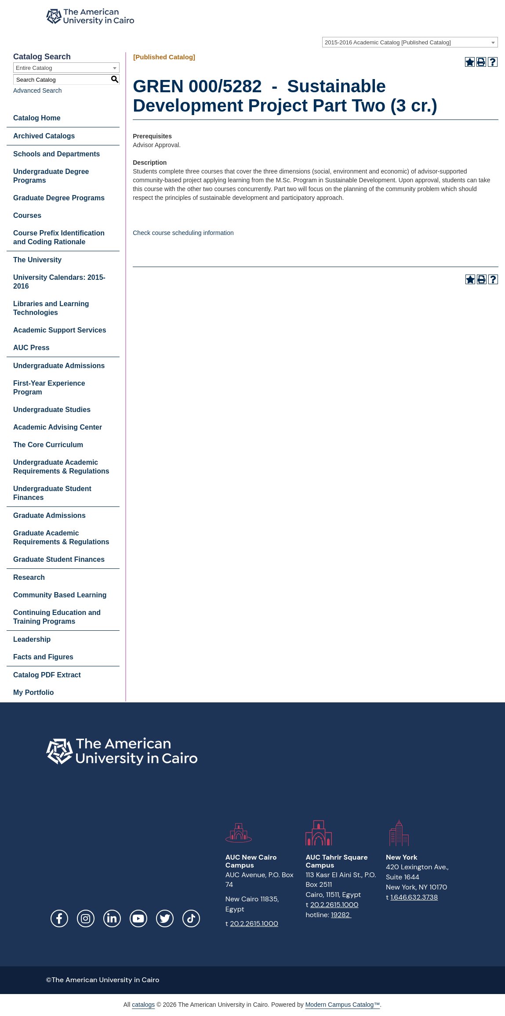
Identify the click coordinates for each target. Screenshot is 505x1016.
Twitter (165, 918)
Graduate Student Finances (59, 559)
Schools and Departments (56, 154)
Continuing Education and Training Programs (57, 617)
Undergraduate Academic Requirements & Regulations (61, 467)
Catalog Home (37, 118)
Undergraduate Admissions (59, 365)
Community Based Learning (59, 595)
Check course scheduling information (183, 232)
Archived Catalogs (44, 136)
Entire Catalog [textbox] (34, 68)
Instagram (85, 918)
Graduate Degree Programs (59, 198)
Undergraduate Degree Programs (51, 176)
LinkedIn (112, 918)
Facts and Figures (43, 657)
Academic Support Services (59, 330)
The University (37, 260)
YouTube (138, 918)
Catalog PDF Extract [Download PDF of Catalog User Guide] (47, 675)
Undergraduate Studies (52, 409)
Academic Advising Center (57, 427)
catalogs (143, 1004)
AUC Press (31, 347)
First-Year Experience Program (49, 388)
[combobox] (410, 42)
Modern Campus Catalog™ (342, 1004)
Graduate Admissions (49, 515)
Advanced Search (37, 90)
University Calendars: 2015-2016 (59, 282)
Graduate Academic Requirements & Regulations (61, 537)
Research (29, 577)
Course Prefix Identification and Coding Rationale (59, 237)
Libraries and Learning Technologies (51, 308)
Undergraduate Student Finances (52, 493)
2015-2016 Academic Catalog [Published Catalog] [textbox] (388, 42)
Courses (27, 215)
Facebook (59, 918)
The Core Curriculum (48, 444)
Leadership (32, 639)
